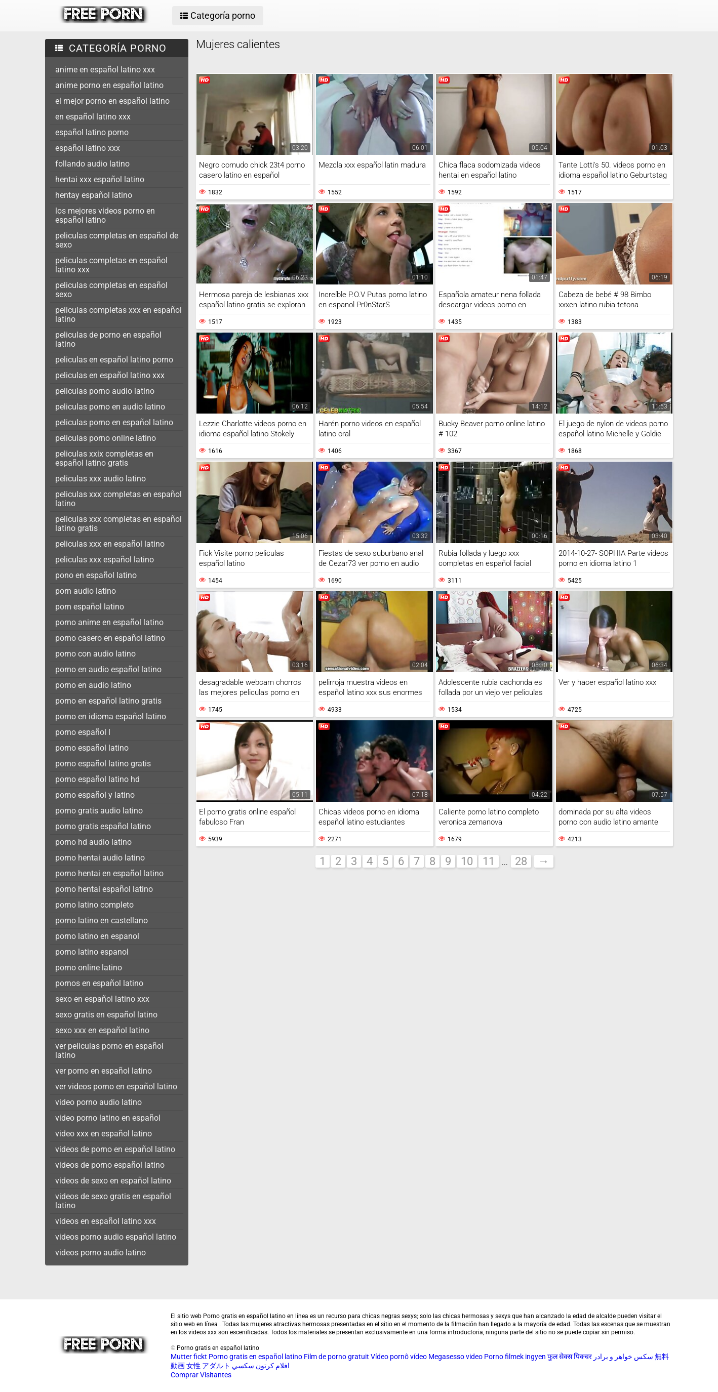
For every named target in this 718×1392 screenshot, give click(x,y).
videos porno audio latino (100, 1252)
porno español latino (92, 748)
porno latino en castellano (101, 920)
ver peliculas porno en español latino (109, 1050)
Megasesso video (455, 1357)
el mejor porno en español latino (112, 101)
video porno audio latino (98, 1102)
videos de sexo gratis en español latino (113, 1201)
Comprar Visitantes (201, 1375)
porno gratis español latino (103, 826)
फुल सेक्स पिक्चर (569, 1357)
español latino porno (92, 132)
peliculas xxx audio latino (100, 478)
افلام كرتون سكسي (261, 1366)
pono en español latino (96, 575)
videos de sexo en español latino (113, 1180)
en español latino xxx (93, 116)
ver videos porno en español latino (116, 1086)
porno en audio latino (93, 685)
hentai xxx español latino (99, 179)
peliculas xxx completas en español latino (118, 498)
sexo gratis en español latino (106, 1014)
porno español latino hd (97, 779)
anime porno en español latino (109, 85)
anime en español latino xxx (105, 69)
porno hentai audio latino (100, 858)
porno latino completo (94, 905)
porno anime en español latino (109, 622)
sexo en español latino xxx (102, 999)
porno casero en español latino (110, 638)
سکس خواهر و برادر (623, 1357)
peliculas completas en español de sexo (116, 240)
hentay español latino (93, 195)
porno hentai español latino (104, 889)
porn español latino (89, 606)
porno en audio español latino (108, 669)
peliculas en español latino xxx (110, 375)
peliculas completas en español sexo (111, 289)
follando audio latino (92, 164)
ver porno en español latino (103, 1071)
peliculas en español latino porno (114, 359)
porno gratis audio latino (99, 810)
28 (521, 861)
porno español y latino (95, 795)
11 (489, 861)
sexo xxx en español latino (102, 1030)
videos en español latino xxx (105, 1221)
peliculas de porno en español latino (108, 339)
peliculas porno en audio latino (110, 407)
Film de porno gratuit (336, 1357)
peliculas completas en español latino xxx (111, 265)
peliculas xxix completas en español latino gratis (104, 458)
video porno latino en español (108, 1118)
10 (467, 861)
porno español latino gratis (103, 763)
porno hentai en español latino (109, 873)
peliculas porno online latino (105, 438)
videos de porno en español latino (115, 1149)
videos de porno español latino (110, 1165)
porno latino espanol (92, 952)
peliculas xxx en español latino (110, 544)
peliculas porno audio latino (104, 391)
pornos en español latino (99, 983)
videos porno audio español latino (115, 1237)
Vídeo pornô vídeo (399, 1357)
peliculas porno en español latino (114, 422)
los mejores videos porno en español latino (105, 215)
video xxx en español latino (103, 1133)
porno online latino (88, 967)
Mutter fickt (189, 1357)
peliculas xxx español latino (104, 559)
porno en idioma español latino (110, 716)
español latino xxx (87, 148)
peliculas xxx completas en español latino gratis (118, 523)
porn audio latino (85, 591)
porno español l (82, 732)
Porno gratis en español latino (255, 1357)
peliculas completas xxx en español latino (118, 314)
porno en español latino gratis (108, 701)
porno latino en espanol (97, 936)
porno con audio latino (95, 654)
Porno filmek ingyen (515, 1357)
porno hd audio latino (93, 842)
